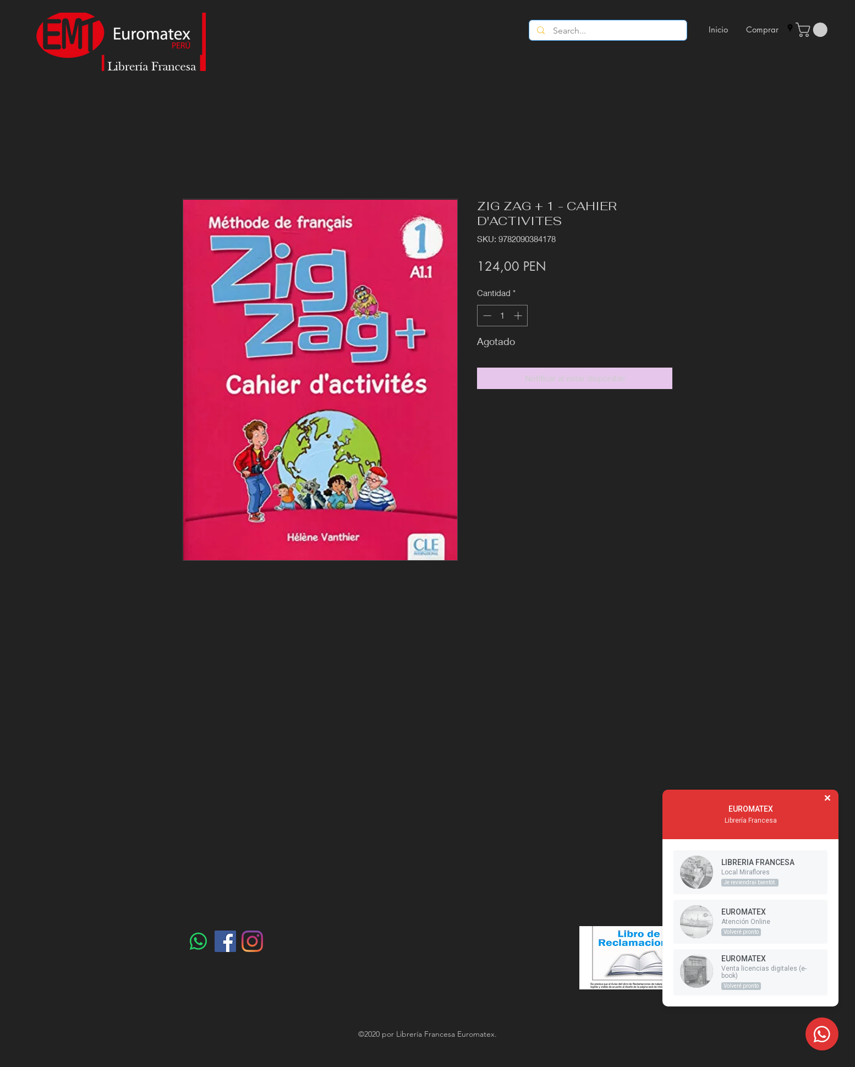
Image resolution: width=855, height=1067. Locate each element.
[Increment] (519, 315)
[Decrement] (486, 315)
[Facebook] (225, 941)
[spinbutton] (503, 315)
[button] (813, 30)
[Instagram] (252, 941)
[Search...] (608, 30)
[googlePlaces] (790, 28)
